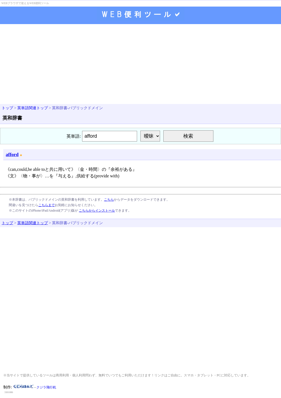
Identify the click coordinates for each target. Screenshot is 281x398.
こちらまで (46, 205)
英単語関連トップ (32, 108)
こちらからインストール (97, 210)
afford (12, 154)
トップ (7, 108)
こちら (109, 199)
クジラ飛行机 (46, 387)
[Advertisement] (140, 64)
